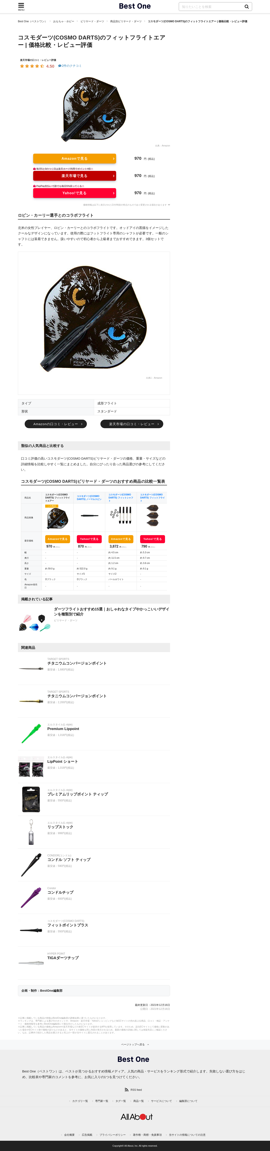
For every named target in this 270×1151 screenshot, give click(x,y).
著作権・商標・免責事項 (147, 1134)
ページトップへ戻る (133, 1044)
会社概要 (69, 1134)
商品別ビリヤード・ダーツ (126, 21)
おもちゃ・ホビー (63, 21)
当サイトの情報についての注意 (187, 1134)
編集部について (188, 1101)
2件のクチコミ (70, 65)
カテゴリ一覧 (80, 1101)
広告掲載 (87, 1134)
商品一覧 (138, 1101)
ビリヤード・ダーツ (92, 21)
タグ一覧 (120, 1101)
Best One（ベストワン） (32, 21)
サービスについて (161, 1101)
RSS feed (136, 1089)
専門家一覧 (101, 1101)
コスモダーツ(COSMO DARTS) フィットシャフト (120, 497)
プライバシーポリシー (113, 1134)
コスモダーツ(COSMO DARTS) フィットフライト (152, 497)
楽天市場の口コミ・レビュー (132, 424)
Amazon (166, 145)
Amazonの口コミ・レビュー (55, 424)
